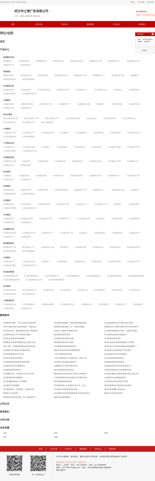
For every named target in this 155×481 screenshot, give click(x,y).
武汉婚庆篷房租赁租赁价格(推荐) (16, 362)
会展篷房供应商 (61, 190)
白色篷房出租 (8, 222)
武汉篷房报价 (117, 290)
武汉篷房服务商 (28, 294)
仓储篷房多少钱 (83, 104)
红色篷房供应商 (44, 204)
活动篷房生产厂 (82, 90)
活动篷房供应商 (44, 90)
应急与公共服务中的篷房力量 (65, 331)
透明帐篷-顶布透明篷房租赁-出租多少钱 (19, 342)
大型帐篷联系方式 (67, 304)
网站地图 (151, 2)
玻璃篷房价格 (41, 61)
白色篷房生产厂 (64, 218)
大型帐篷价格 (25, 308)
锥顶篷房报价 (81, 247)
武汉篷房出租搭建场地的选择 (65, 389)
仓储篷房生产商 (45, 104)
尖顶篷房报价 (99, 233)
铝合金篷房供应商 (10, 118)
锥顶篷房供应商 (133, 247)
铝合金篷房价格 (128, 118)
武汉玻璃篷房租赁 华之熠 (13, 354)
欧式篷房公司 (8, 179)
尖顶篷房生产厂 (47, 233)
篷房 (67, 456)
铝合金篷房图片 (47, 122)
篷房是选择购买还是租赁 (114, 362)
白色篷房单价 (8, 218)
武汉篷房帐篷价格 (114, 276)
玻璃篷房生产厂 (114, 61)
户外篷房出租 (8, 143)
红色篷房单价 (25, 204)
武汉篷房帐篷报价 (93, 276)
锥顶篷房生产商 (9, 247)
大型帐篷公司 (120, 304)
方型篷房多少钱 (28, 261)
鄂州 (106, 433)
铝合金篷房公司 (28, 122)
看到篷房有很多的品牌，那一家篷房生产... (20, 397)
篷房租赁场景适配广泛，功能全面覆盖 (69, 327)
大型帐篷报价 (8, 308)
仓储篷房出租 (8, 108)
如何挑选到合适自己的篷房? (115, 354)
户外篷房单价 (96, 147)
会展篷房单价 (43, 190)
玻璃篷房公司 (8, 65)
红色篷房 (6, 200)
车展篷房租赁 (8, 157)
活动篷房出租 (8, 86)
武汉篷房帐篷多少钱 (34, 280)
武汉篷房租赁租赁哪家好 (13, 377)
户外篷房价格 (79, 147)
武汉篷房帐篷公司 (52, 276)
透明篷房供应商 (61, 75)
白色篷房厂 (100, 218)
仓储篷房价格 (134, 104)
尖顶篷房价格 (117, 233)
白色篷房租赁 (25, 222)
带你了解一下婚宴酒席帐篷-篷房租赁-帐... (20, 346)
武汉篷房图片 (99, 290)
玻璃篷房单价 (58, 61)
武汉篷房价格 (134, 290)
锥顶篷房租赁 (8, 243)
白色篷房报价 (117, 218)
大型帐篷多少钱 (9, 304)
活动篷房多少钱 (100, 90)
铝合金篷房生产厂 (52, 118)
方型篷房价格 (79, 261)
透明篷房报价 (8, 75)
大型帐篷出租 (86, 304)
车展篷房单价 (77, 161)
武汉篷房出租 (48, 290)
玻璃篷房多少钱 (133, 61)
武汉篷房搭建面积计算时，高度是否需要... (121, 331)
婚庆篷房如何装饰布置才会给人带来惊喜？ (71, 374)
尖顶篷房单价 (134, 233)
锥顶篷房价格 (98, 247)
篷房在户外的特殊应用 (113, 393)
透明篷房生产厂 (99, 75)
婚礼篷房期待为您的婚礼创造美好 (117, 385)
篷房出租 (83, 456)
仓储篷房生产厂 (64, 104)
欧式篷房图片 (25, 179)
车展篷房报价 (43, 161)
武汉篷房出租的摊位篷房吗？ (65, 362)
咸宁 (5, 437)
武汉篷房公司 (82, 290)
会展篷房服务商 (9, 194)
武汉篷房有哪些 (9, 290)
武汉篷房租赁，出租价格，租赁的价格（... (20, 389)
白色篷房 (6, 215)
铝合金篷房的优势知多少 (114, 358)
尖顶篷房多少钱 (66, 233)
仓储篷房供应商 (26, 104)
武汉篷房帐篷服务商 (11, 280)
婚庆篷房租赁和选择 (62, 334)
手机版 (132, 2)
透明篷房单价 (43, 75)
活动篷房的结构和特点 (12, 370)
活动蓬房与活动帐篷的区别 (115, 377)
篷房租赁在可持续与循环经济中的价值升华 (121, 327)
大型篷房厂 (64, 133)
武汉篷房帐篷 (8, 272)
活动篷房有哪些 (9, 94)
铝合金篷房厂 (91, 118)
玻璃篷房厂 (7, 61)
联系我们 (142, 24)
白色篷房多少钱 (83, 218)
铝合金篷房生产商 (31, 118)
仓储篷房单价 (8, 104)
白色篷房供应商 (26, 218)
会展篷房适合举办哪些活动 (14, 366)
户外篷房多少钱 (28, 147)
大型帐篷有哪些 (47, 304)
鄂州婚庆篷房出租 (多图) (64, 342)
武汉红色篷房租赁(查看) (12, 358)
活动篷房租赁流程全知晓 (64, 338)
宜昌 (5, 433)
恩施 (55, 437)
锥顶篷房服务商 (9, 251)
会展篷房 (6, 186)
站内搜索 (141, 2)
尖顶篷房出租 (8, 229)
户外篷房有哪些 (9, 151)
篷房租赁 (74, 456)
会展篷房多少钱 (118, 190)
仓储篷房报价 (117, 104)
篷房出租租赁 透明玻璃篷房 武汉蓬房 (119, 342)
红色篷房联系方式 (29, 208)
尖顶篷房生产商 (28, 233)
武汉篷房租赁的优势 (112, 338)
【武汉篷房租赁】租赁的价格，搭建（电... (71, 358)
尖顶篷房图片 (25, 237)
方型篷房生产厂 (9, 261)
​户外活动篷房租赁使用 (63, 354)
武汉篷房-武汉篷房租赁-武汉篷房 (117, 350)
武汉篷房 (6, 286)
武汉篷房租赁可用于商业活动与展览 (118, 323)
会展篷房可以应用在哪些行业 (65, 366)
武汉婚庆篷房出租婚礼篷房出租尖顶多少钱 (121, 374)
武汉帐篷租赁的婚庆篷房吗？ (65, 346)
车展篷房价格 (60, 161)
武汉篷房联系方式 (29, 290)
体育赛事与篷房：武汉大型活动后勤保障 (19, 323)
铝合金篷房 (7, 114)
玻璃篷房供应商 (76, 61)
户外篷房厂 (45, 147)
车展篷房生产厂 (133, 161)
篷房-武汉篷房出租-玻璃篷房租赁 (67, 350)
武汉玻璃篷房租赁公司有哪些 (15, 381)
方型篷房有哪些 (9, 265)
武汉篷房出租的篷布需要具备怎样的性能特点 (72, 393)
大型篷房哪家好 (28, 137)
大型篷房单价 (115, 133)
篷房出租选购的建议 (62, 397)
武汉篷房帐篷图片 (73, 276)
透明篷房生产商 (80, 75)
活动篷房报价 (134, 90)
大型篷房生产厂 (28, 133)
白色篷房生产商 (45, 218)
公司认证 (116, 24)
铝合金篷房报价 (109, 118)
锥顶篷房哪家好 (28, 251)
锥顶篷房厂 (64, 247)
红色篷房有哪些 (9, 208)
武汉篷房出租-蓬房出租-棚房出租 (16, 350)
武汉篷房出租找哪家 (11, 385)
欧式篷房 (6, 172)
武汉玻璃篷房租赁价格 (63, 381)
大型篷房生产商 (9, 133)
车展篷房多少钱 (9, 161)
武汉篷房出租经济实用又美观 (116, 381)
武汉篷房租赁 (65, 290)
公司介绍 (38, 24)
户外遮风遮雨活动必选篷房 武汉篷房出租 (70, 377)
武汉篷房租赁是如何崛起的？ (116, 334)
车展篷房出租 (8, 165)
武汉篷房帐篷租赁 (31, 276)
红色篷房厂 (117, 204)
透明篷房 (6, 71)
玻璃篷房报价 (24, 61)
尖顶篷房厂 (83, 233)
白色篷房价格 (134, 218)
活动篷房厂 (117, 90)
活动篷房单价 (25, 90)
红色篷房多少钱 (100, 204)
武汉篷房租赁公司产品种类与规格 (16, 334)
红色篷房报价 (134, 204)
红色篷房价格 (8, 204)
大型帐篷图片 (137, 304)
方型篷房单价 (96, 261)
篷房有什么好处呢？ (11, 393)
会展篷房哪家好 (28, 194)
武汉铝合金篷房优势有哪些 (14, 338)
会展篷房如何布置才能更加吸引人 (117, 366)
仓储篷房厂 (100, 104)
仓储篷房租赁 (25, 108)
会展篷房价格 (25, 190)
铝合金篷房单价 (9, 122)
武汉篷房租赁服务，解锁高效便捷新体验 (70, 323)
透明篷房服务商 (9, 79)
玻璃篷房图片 (25, 65)
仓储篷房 (6, 100)
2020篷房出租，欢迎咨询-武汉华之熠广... (19, 374)
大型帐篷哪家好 (28, 304)
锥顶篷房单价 (115, 247)
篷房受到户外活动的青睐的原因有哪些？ (120, 346)
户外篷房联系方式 (29, 151)
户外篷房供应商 (114, 147)
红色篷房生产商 (63, 204)
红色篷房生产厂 (82, 204)
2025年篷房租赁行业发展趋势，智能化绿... (20, 327)
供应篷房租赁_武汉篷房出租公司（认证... (70, 385)
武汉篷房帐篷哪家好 (56, 280)
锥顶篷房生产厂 (28, 247)
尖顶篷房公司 (8, 237)
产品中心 (64, 24)
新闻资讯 (90, 24)
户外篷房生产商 (133, 147)
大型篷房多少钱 (47, 133)
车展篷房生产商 (114, 161)
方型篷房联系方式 (29, 265)
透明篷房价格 (25, 75)
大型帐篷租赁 (8, 300)
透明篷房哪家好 (28, 79)
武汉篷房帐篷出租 (10, 276)
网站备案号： (61, 470)
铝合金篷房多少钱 (73, 118)
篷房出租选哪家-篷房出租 (114, 389)
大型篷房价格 (98, 133)
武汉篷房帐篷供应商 (136, 276)
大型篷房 (6, 129)
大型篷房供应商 (133, 133)
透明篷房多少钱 (118, 75)
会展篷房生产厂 (99, 190)
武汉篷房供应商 (9, 294)
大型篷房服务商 (9, 137)
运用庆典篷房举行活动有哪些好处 (117, 370)
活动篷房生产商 (63, 90)
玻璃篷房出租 (8, 57)
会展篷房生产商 (80, 190)
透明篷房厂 (135, 75)
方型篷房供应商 (114, 261)
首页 (13, 24)
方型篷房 (6, 257)
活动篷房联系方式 (29, 94)
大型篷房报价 (81, 133)
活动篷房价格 (8, 90)
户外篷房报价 (62, 147)
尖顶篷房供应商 (9, 233)
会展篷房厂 (135, 190)
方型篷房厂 (45, 261)
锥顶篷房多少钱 (47, 247)
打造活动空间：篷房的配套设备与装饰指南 (20, 331)
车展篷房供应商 (95, 161)
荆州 (55, 433)
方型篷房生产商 (133, 261)
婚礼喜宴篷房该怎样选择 (64, 370)
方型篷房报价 (62, 261)
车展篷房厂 (26, 161)
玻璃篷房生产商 (95, 61)
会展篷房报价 (8, 190)
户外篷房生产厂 (9, 147)
